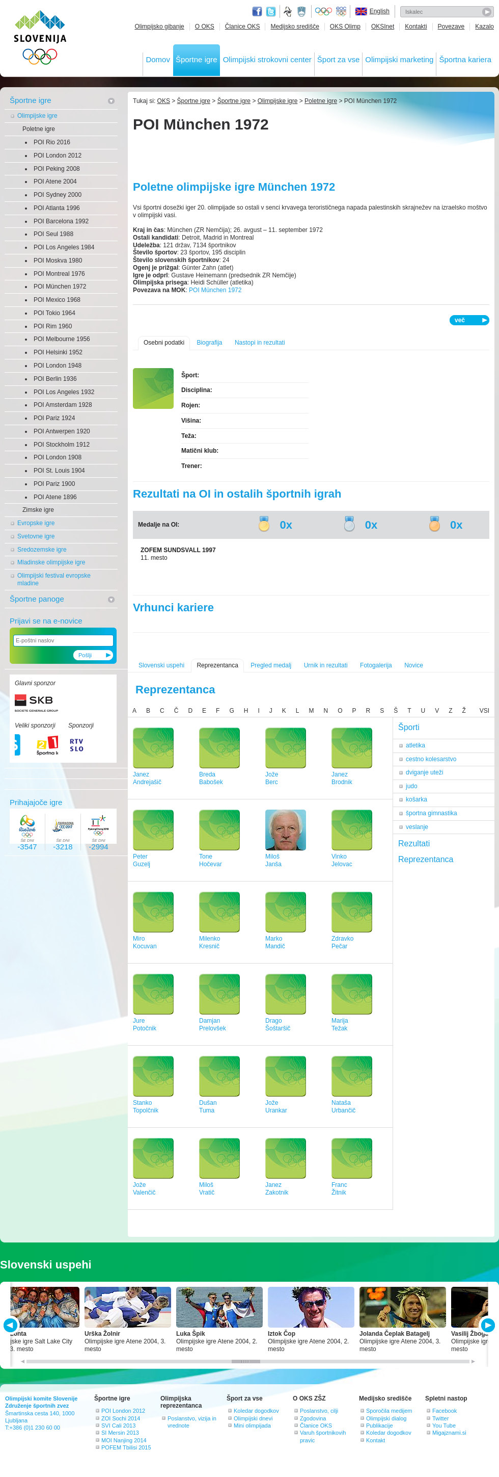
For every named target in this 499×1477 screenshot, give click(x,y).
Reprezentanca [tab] (426, 859)
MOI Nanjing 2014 (124, 1440)
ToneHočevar (210, 860)
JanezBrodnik (341, 778)
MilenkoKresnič (209, 942)
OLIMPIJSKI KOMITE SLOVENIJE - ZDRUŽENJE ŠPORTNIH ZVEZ (40, 39)
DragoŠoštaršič (277, 1024)
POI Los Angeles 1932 (64, 392)
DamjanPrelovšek (212, 1024)
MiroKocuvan (145, 942)
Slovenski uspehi (161, 665)
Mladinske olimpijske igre (51, 562)
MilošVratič (206, 1188)
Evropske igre (35, 523)
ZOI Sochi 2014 (120, 1418)
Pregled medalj (271, 665)
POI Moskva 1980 (58, 260)
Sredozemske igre (42, 549)
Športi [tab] (409, 727)
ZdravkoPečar (342, 942)
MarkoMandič (275, 942)
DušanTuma (208, 1106)
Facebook (444, 1411)
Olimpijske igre (37, 115)
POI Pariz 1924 (54, 418)
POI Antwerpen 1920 (62, 431)
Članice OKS (242, 26)
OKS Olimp (345, 26)
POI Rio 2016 (52, 142)
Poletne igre (38, 129)
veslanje (417, 827)
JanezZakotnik (276, 1188)
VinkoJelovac (341, 860)
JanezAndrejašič (147, 778)
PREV (12, 1325)
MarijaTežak (339, 1024)
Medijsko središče (294, 26)
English (380, 11)
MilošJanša (273, 860)
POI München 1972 (60, 286)
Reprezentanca (217, 665)
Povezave (451, 26)
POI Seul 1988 (53, 234)
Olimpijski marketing (399, 59)
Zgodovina (313, 1418)
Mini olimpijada (252, 1425)
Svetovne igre (35, 536)
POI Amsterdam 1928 (63, 404)
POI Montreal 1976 (59, 273)
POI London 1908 (57, 457)
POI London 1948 (57, 365)
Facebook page (257, 12)
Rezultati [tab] (414, 843)
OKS (163, 101)
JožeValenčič (144, 1188)
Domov (158, 59)
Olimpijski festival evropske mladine (54, 579)
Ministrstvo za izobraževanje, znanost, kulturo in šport (302, 12)
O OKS (204, 26)
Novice (413, 665)
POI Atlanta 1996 (57, 208)
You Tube (444, 1425)
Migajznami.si (449, 1433)
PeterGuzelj (141, 860)
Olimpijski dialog (386, 1418)
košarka (416, 799)
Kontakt (375, 1440)
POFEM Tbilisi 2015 (126, 1447)
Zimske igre (38, 509)
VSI (484, 710)
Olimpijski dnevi (253, 1418)
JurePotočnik (144, 1024)
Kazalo (484, 26)
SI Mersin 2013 (120, 1433)
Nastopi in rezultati (260, 342)
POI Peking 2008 (57, 168)
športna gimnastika (431, 813)
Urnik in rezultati (326, 665)
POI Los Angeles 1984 (64, 247)
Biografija (209, 342)
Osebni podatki (164, 342)
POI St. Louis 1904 (59, 470)
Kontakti (416, 26)
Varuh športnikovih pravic (323, 1436)
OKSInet (382, 26)
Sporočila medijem (389, 1411)
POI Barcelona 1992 (61, 221)
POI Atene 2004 (55, 181)
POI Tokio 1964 (54, 313)
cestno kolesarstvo (431, 759)
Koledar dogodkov (256, 1411)
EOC (341, 12)
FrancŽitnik (339, 1188)
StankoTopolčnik (145, 1106)
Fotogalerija (376, 665)
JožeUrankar (276, 1106)
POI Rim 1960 (53, 326)
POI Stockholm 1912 (62, 444)
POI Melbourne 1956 (62, 339)
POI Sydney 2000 (57, 194)
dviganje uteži (424, 772)
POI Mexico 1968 (57, 299)
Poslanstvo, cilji (319, 1411)
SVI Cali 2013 (118, 1425)
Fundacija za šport (289, 12)
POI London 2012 (57, 155)
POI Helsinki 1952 (58, 352)
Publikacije (379, 1425)
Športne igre (196, 59)
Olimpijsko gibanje (159, 26)
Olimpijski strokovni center (267, 59)
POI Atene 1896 (55, 497)
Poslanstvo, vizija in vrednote (192, 1422)
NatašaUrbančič (343, 1106)
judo (412, 786)
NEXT (487, 1325)
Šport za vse (338, 59)
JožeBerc (271, 778)
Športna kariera (465, 59)
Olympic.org (323, 12)
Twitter (271, 12)
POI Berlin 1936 (55, 378)
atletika (415, 745)
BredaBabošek (211, 778)
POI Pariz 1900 (54, 483)
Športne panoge (37, 598)
